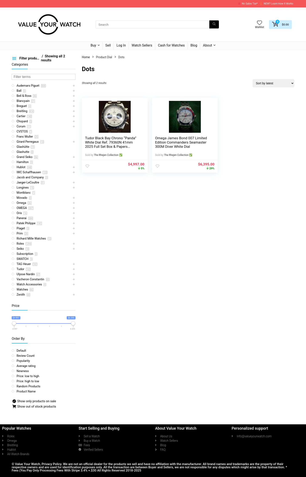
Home (86, 57)
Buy (93, 45)
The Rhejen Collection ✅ (108, 155)
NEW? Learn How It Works (278, 3)
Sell (108, 45)
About (207, 45)
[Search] (214, 24)
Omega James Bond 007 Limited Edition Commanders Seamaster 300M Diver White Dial (159, 144)
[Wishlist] (259, 23)
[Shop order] (273, 83)
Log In (121, 45)
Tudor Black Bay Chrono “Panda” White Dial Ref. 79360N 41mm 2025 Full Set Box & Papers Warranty (104, 146)
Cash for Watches (171, 45)
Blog (193, 45)
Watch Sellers (142, 45)
